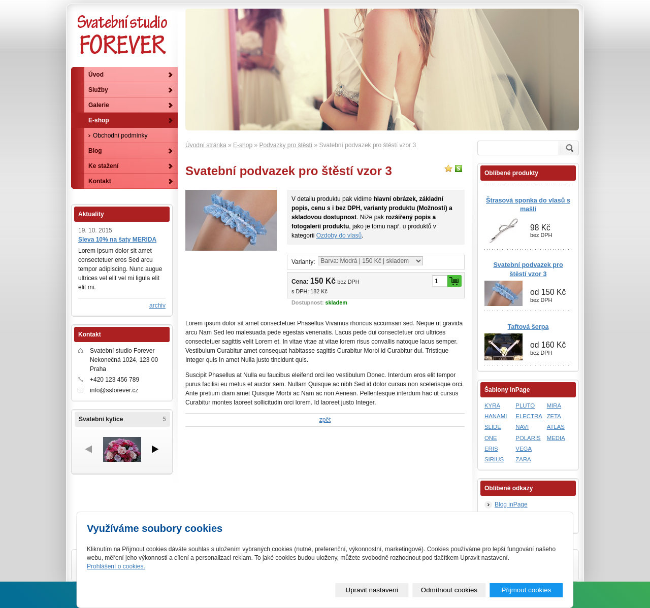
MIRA (554, 405)
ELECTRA (528, 416)
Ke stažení (103, 166)
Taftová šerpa (528, 326)
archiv (157, 305)
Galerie (98, 105)
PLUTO (525, 405)
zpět (325, 419)
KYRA (492, 405)
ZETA (554, 416)
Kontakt (99, 181)
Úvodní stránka (205, 145)
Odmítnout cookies (449, 590)
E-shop (242, 145)
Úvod (96, 74)
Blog (95, 150)
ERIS (491, 449)
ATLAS (556, 427)
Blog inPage (511, 504)
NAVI (522, 427)
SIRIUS (494, 459)
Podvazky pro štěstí (285, 145)
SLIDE (492, 427)
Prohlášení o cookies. (116, 566)
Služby (98, 89)
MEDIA (556, 438)
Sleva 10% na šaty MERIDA (117, 239)
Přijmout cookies (526, 590)
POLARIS (527, 438)
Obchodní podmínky (120, 135)
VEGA (523, 449)
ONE (490, 438)
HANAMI (495, 416)
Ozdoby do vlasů (339, 235)
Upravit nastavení (372, 590)
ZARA (523, 459)
